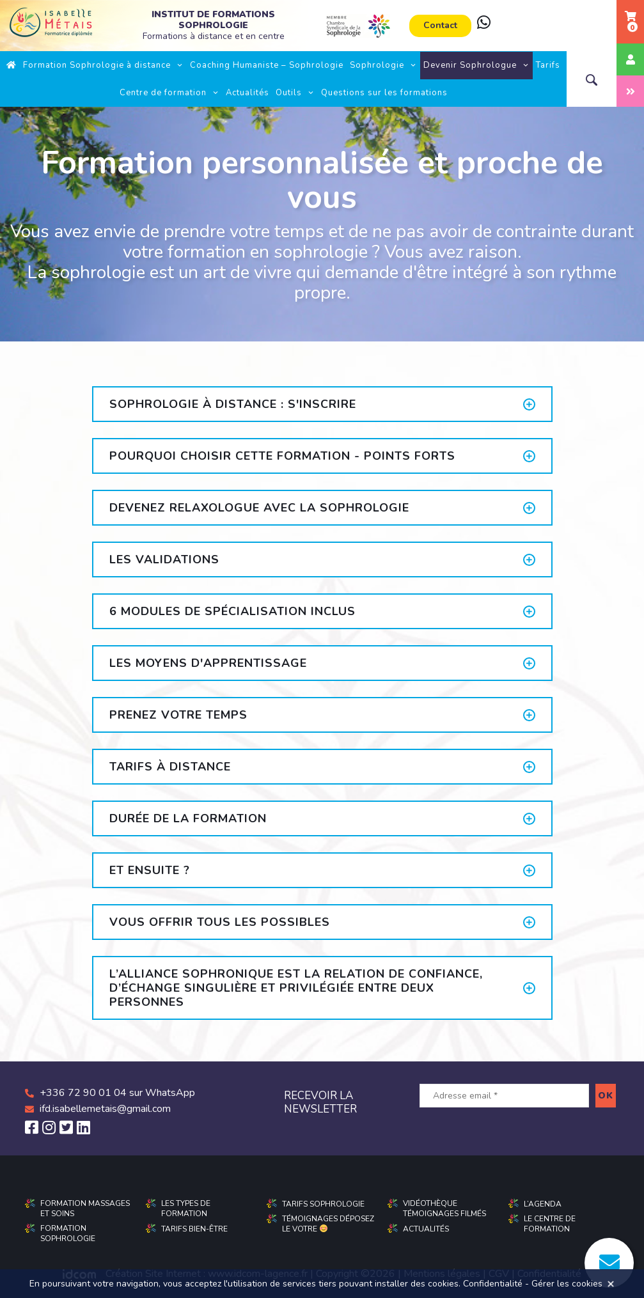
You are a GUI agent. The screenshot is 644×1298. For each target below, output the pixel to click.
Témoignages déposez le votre (328, 1224)
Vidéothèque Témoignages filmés (444, 1208)
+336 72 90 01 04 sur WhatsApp (117, 1093)
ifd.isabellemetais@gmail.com (105, 1109)
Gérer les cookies (566, 1284)
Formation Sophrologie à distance (103, 65)
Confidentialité (492, 1284)
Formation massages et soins (85, 1208)
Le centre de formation (550, 1224)
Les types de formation (185, 1208)
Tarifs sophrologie (323, 1204)
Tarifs (548, 65)
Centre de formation (169, 92)
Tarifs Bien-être (194, 1229)
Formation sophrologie (67, 1233)
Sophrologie (383, 65)
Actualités (247, 92)
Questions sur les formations (384, 92)
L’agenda (543, 1204)
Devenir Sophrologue (476, 65)
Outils (295, 92)
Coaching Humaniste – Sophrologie (266, 65)
